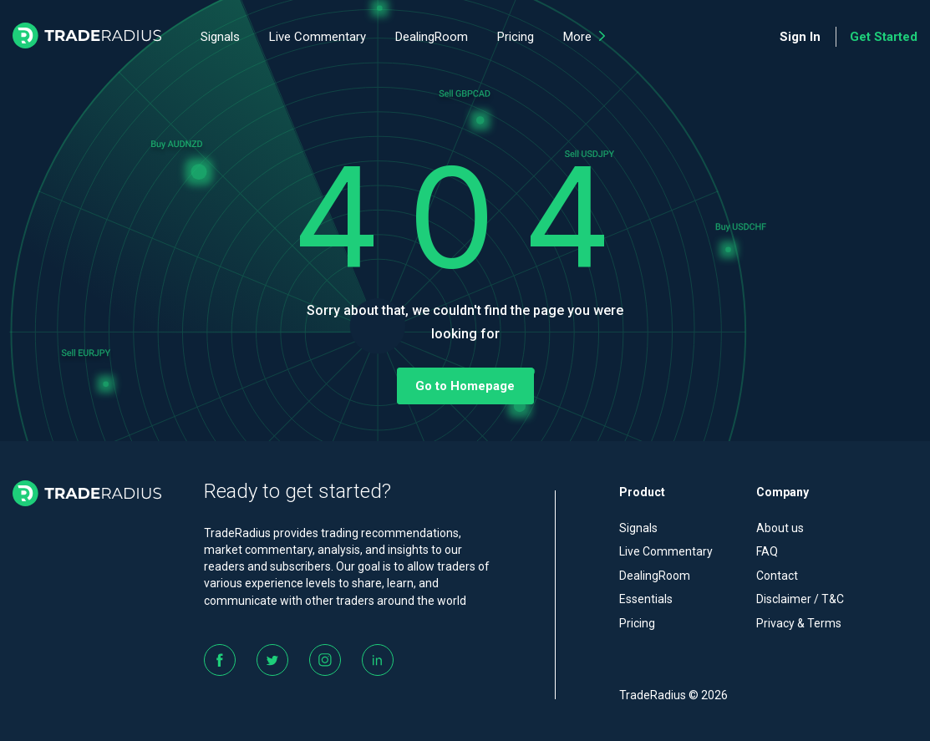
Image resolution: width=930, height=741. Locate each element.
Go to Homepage (465, 385)
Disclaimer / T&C (800, 599)
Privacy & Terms (798, 623)
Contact (777, 575)
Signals (220, 36)
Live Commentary (317, 36)
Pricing (515, 36)
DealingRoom (431, 36)
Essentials (646, 599)
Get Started (883, 36)
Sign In (800, 36)
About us (780, 528)
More (584, 36)
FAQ (767, 551)
